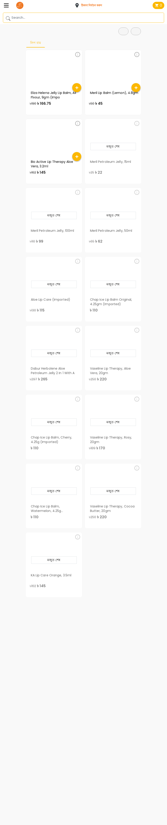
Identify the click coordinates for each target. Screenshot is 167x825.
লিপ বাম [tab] (35, 43)
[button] (89, 5)
